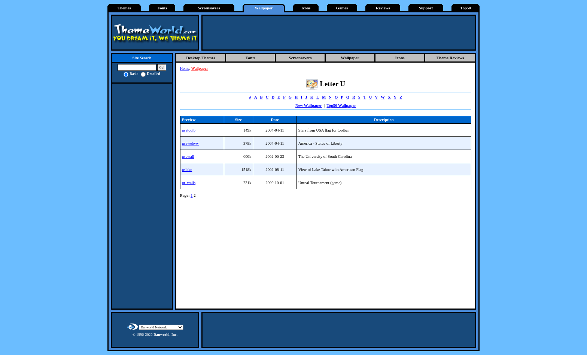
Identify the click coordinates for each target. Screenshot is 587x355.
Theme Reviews (450, 57)
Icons (305, 8)
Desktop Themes (200, 57)
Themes (124, 8)
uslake (187, 170)
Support (426, 8)
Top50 (465, 8)
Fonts (162, 8)
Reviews (383, 8)
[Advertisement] (339, 32)
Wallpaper (264, 8)
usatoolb (188, 130)
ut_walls (188, 183)
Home (184, 68)
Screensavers (209, 8)
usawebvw (190, 143)
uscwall (188, 156)
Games (342, 8)
